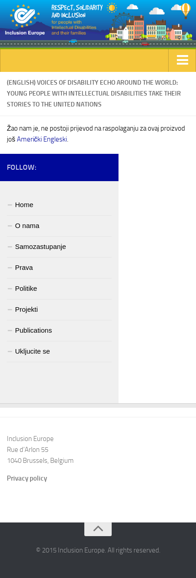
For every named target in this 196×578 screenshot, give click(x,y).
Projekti (26, 309)
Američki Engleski (42, 139)
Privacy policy (27, 478)
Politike (26, 288)
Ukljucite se (32, 351)
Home (24, 204)
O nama (27, 225)
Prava (24, 267)
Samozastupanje (40, 246)
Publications (33, 330)
